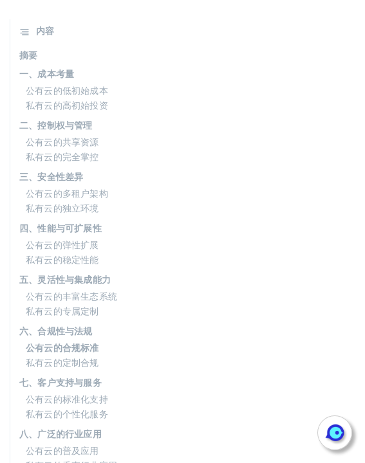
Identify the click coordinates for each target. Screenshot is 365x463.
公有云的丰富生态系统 (71, 296)
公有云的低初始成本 (67, 91)
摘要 (28, 55)
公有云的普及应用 (62, 451)
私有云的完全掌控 (62, 157)
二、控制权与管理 (56, 125)
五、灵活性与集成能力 (65, 280)
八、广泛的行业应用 (60, 434)
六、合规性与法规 (56, 331)
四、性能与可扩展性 (60, 228)
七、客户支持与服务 (60, 382)
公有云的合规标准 (62, 348)
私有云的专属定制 (62, 311)
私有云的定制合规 (62, 363)
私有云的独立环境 (62, 208)
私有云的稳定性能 (62, 260)
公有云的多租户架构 (67, 193)
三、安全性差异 (51, 177)
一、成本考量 (46, 74)
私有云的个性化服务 (67, 414)
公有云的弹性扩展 (62, 245)
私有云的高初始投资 (67, 105)
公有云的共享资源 (62, 142)
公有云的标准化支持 (67, 399)
